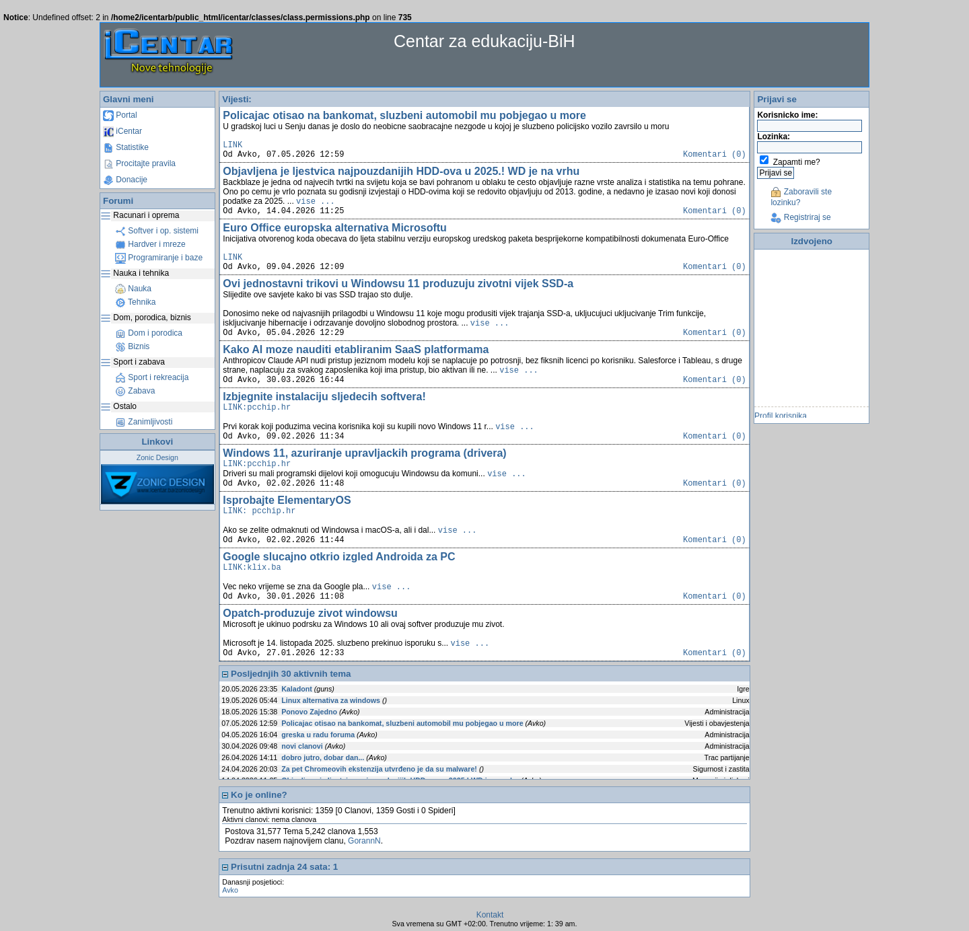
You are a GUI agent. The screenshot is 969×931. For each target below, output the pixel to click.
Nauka (133, 288)
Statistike (126, 147)
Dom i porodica (148, 333)
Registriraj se (800, 217)
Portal (120, 115)
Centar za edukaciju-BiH (484, 41)
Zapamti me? (796, 162)
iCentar (122, 131)
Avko (230, 890)
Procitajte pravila (139, 163)
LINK (232, 145)
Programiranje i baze (159, 257)
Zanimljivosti (143, 421)
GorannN (364, 841)
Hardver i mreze (150, 244)
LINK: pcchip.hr (259, 511)
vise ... (315, 202)
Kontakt (490, 915)
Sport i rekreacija (151, 377)
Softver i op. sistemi (157, 230)
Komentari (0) (714, 154)
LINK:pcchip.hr (257, 407)
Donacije (125, 179)
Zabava (135, 391)
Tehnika (135, 302)
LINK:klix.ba (252, 567)
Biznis (132, 346)
